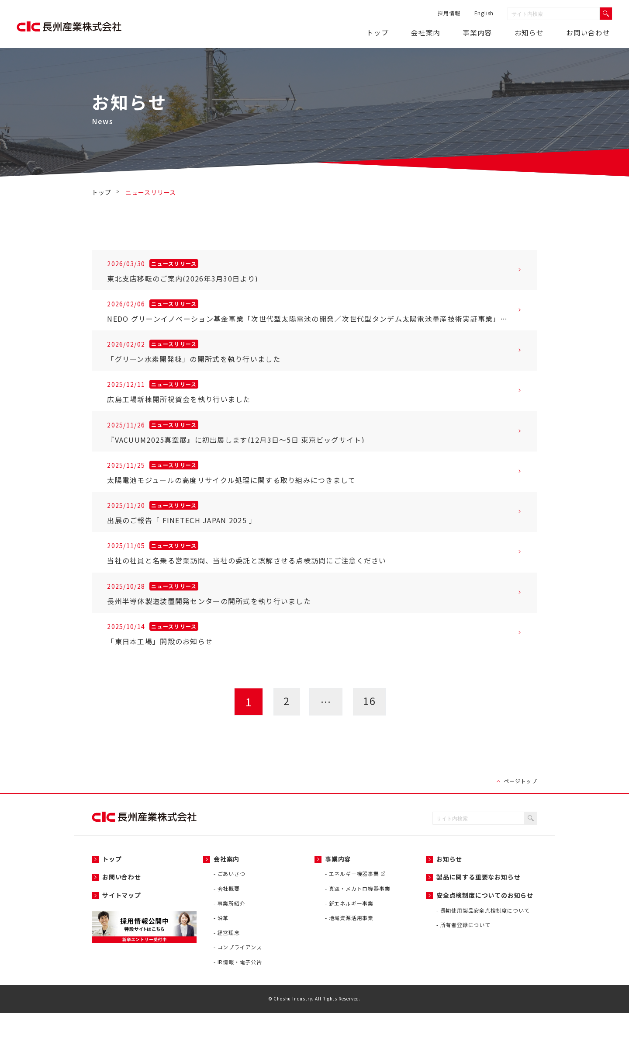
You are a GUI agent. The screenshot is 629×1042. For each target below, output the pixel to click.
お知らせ (449, 888)
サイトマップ (121, 924)
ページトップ (520, 810)
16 (370, 731)
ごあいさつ (231, 903)
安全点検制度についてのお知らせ (484, 924)
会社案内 (441, 32)
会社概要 (229, 917)
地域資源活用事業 (351, 947)
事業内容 (488, 32)
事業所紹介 (231, 932)
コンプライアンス (240, 976)
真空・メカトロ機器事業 (360, 917)
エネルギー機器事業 (357, 903)
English (483, 13)
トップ (398, 32)
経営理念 (229, 962)
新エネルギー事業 (351, 932)
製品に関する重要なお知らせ (478, 906)
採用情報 (448, 13)
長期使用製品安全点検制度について (485, 939)
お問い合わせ (589, 32)
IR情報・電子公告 (240, 991)
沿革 (223, 947)
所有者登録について (465, 954)
